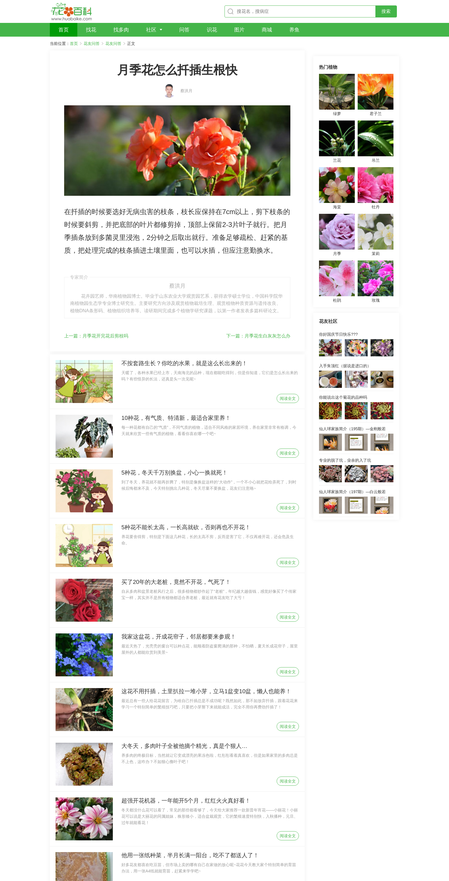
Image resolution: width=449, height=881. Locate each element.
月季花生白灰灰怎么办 (258, 283)
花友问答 (92, 43)
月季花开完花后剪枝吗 (96, 283)
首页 (74, 43)
